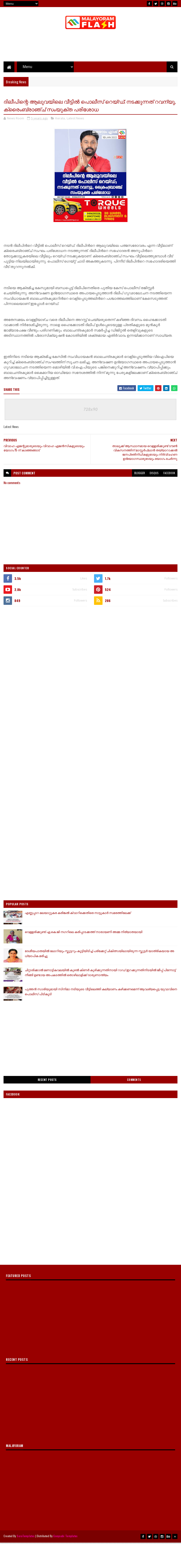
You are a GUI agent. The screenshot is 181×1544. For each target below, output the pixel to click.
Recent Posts (47, 1081)
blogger (139, 475)
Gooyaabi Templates (65, 1538)
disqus (154, 475)
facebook (169, 475)
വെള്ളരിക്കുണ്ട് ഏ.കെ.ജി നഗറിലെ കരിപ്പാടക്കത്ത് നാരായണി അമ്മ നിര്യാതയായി (83, 933)
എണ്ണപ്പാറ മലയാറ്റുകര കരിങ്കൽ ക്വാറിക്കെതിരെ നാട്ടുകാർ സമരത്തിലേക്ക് (78, 914)
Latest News (75, 120)
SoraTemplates (26, 1538)
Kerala (60, 120)
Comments (134, 1081)
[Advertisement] (90, 47)
